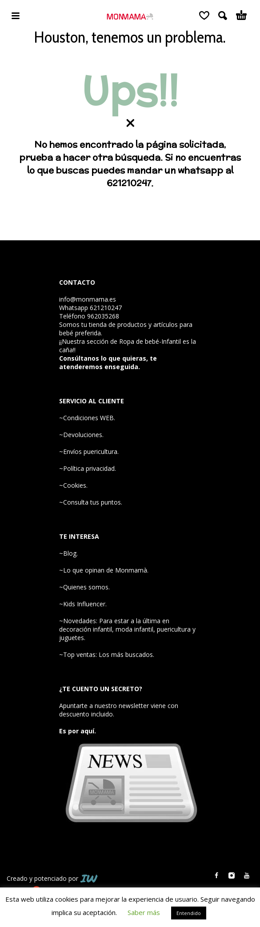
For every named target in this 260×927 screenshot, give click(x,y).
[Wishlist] (204, 15)
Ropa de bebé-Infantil (150, 341)
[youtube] (246, 875)
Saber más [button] (144, 912)
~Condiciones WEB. (87, 418)
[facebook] (216, 875)
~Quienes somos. (84, 587)
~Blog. (68, 553)
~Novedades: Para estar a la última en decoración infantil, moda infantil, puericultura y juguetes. (127, 629)
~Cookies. (73, 485)
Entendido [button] (188, 913)
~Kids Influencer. (83, 604)
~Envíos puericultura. (89, 451)
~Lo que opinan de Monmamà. (103, 570)
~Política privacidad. (87, 468)
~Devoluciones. (81, 434)
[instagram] (231, 875)
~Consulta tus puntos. (90, 502)
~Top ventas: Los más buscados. (106, 654)
